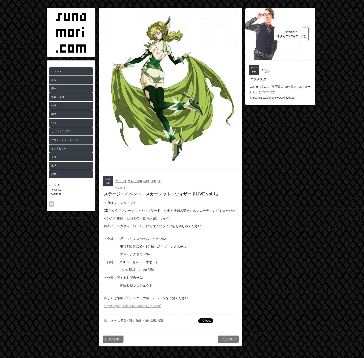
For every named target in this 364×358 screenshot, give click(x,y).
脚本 (53, 88)
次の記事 (227, 339)
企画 (53, 157)
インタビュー (59, 148)
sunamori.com (56, 217)
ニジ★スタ (258, 79)
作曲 (53, 122)
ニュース (56, 71)
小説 (53, 80)
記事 (53, 174)
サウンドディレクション (65, 139)
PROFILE (56, 189)
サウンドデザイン (61, 131)
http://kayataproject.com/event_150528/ (132, 306)
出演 (53, 165)
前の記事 (114, 339)
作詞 (53, 105)
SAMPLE (56, 194)
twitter (51, 204)
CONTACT (57, 185)
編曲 (53, 114)
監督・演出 (57, 97)
